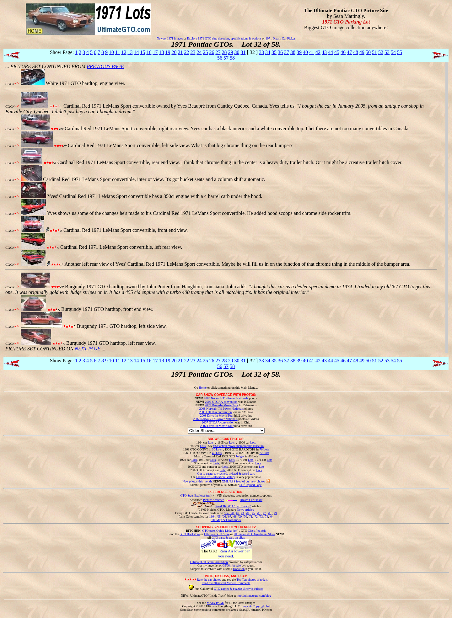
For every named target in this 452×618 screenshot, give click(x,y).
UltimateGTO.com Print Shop (209, 562)
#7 (264, 513)
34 (267, 52)
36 (280, 52)
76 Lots (264, 449)
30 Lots (217, 449)
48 (355, 52)
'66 (224, 516)
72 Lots (264, 453)
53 (387, 52)
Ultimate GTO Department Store (254, 534)
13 (129, 52)
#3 (242, 513)
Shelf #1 (229, 513)
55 (399, 52)
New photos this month (197, 481)
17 (155, 52)
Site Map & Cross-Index (226, 521)
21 (180, 52)
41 (311, 52)
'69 (240, 516)
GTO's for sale (232, 565)
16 (148, 52)
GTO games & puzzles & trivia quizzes (238, 588)
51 (374, 52)
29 (230, 52)
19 (167, 52)
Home (202, 387)
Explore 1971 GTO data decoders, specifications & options (224, 38)
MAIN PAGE (215, 603)
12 (123, 52)
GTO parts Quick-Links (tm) (220, 530)
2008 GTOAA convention (215, 412)
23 (192, 52)
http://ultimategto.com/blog (254, 595)
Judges (240, 456)
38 (292, 52)
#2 (237, 513)
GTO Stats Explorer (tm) (196, 495)
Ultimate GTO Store (216, 534)
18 (161, 52)
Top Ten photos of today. (252, 579)
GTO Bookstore (190, 534)
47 (349, 52)
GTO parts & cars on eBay (228, 537)
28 (224, 52)
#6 (258, 513)
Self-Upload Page (250, 485)
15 (142, 52)
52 (380, 52)
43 (324, 52)
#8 (269, 513)
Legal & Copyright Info (256, 606)
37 (286, 52)
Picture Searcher (213, 500)
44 (330, 52)
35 (274, 52)
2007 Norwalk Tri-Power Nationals (215, 419)
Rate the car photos (209, 579)
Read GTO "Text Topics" (233, 506)
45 (336, 52)
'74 (266, 516)
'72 (256, 516)
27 (217, 52)
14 (136, 52)
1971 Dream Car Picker (280, 38)
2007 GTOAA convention (218, 422)
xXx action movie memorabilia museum (238, 446)
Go (196, 387)
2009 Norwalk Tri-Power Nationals (226, 398)
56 (219, 58)
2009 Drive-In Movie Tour (221, 405)
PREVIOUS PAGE (105, 66)
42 (317, 52)
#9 (275, 513)
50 (368, 52)
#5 (253, 513)
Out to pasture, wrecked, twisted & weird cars (226, 473)
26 (211, 52)
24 (199, 52)
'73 (261, 516)
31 (242, 52)
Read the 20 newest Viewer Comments (226, 583)
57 (226, 58)
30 (236, 52)
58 (232, 58)
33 (261, 52)
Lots (210, 442)
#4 (247, 513)
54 (393, 52)
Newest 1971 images (170, 38)
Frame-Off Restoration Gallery (215, 477)
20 (173, 52)
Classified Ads (257, 530)
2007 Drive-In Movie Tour (217, 426)
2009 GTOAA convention (221, 401)
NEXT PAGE (87, 348)
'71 (250, 516)
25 (205, 52)
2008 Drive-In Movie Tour (217, 415)
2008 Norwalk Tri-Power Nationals (221, 408)
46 (343, 52)
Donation (239, 569)
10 (111, 52)
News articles (245, 509)
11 (117, 52)
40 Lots (217, 453)
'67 (229, 516)
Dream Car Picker (251, 500)
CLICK (9, 84)
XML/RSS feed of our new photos (243, 481)
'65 (219, 516)
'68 (235, 516)
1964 (212, 516)
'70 (245, 516)
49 (361, 52)
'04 (271, 516)
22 (186, 52)
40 (305, 52)
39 (299, 52)
